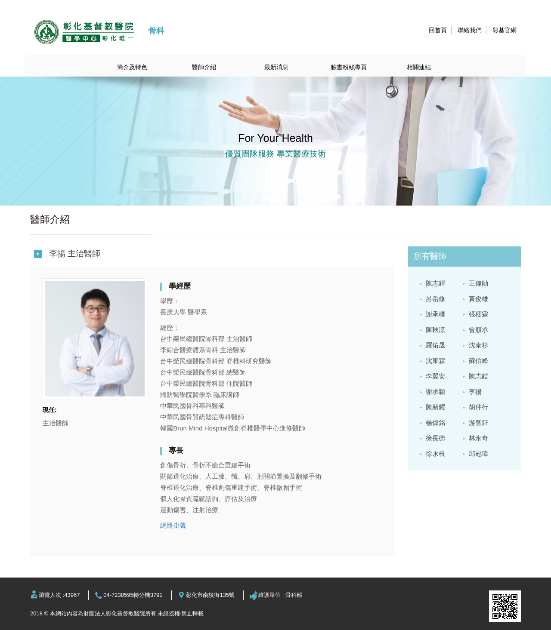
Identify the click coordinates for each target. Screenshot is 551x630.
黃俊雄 (478, 298)
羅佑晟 (435, 345)
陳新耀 (435, 407)
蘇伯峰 (478, 360)
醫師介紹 (204, 67)
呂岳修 (435, 298)
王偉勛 (478, 283)
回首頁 (438, 30)
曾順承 (478, 329)
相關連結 (419, 67)
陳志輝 (435, 283)
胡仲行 (478, 407)
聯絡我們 (470, 30)
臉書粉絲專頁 (349, 67)
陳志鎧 (478, 376)
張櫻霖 (478, 314)
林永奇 (478, 438)
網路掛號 (173, 525)
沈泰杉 (478, 345)
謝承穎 (435, 391)
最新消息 (276, 67)
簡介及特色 (132, 67)
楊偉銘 (435, 422)
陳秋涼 (435, 329)
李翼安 (435, 376)
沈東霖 (435, 360)
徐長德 (435, 438)
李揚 (475, 391)
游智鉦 (478, 422)
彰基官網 (504, 30)
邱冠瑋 (478, 453)
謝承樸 (435, 314)
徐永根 (435, 453)
